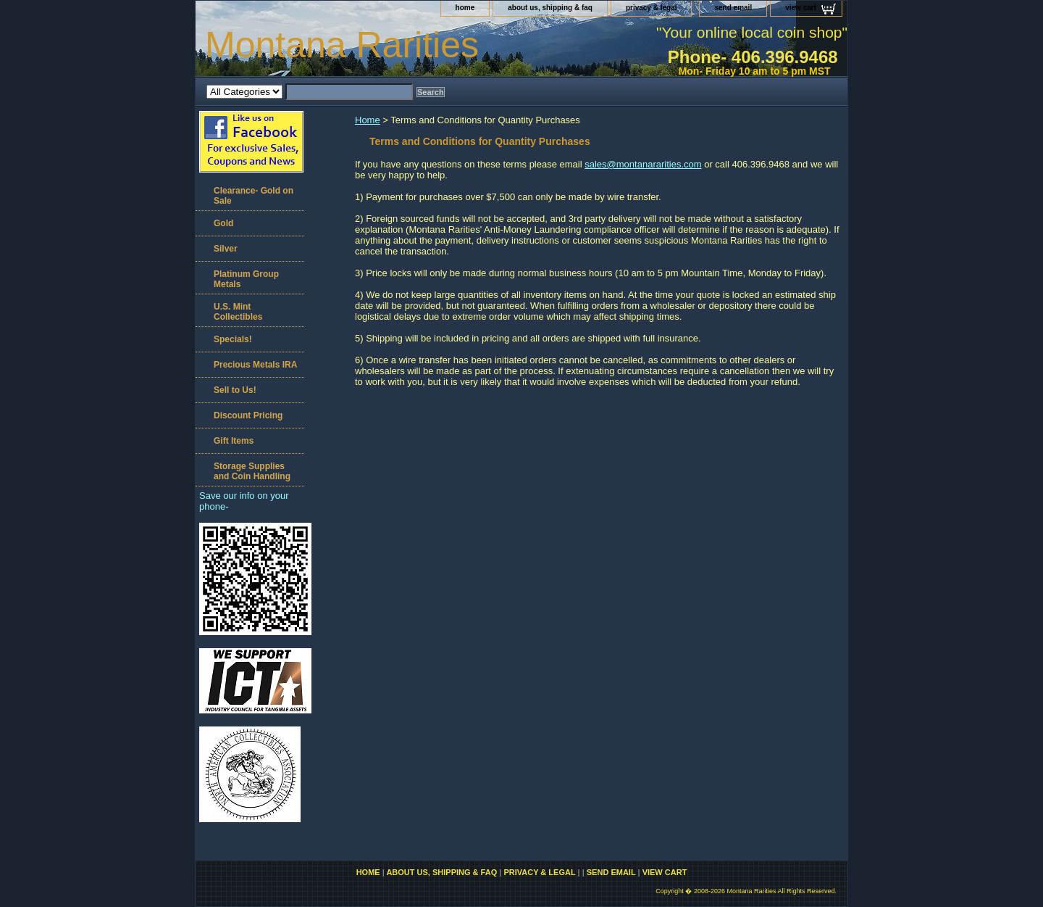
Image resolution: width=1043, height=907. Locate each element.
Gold (223, 223)
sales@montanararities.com (643, 164)
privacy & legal (651, 8)
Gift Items (234, 441)
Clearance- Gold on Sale (253, 196)
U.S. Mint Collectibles (238, 312)
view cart (800, 8)
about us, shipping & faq (550, 8)
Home (367, 120)
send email (733, 8)
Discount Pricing (248, 415)
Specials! (233, 339)
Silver (226, 249)
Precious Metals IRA (255, 365)
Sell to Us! (235, 390)
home (465, 8)
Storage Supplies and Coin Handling (252, 471)
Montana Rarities (342, 45)
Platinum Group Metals (246, 279)
